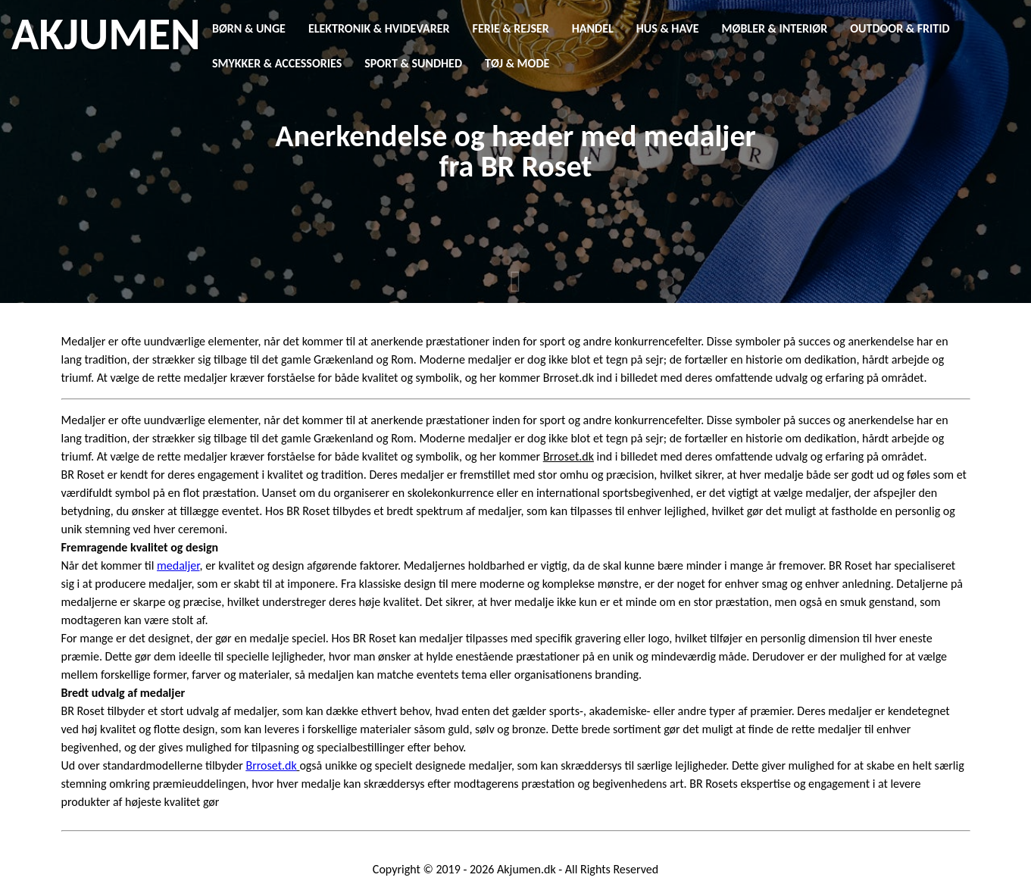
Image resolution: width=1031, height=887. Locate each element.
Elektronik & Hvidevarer (379, 28)
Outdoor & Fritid (899, 28)
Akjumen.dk (526, 869)
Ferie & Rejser (511, 28)
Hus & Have (667, 28)
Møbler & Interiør (775, 28)
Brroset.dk (271, 765)
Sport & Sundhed (413, 63)
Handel (593, 28)
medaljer (178, 565)
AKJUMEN (105, 34)
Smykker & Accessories (277, 63)
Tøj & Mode (517, 63)
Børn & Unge (249, 28)
